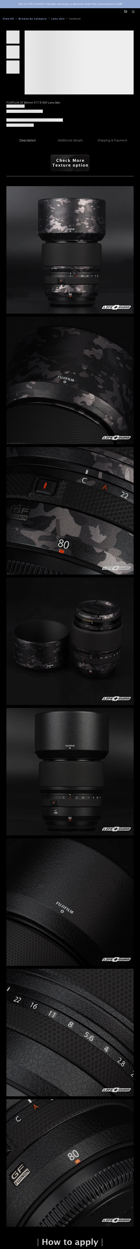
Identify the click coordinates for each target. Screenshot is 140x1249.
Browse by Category (33, 18)
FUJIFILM (75, 18)
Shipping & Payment (112, 140)
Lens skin (58, 18)
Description (27, 140)
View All (8, 18)
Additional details (70, 140)
